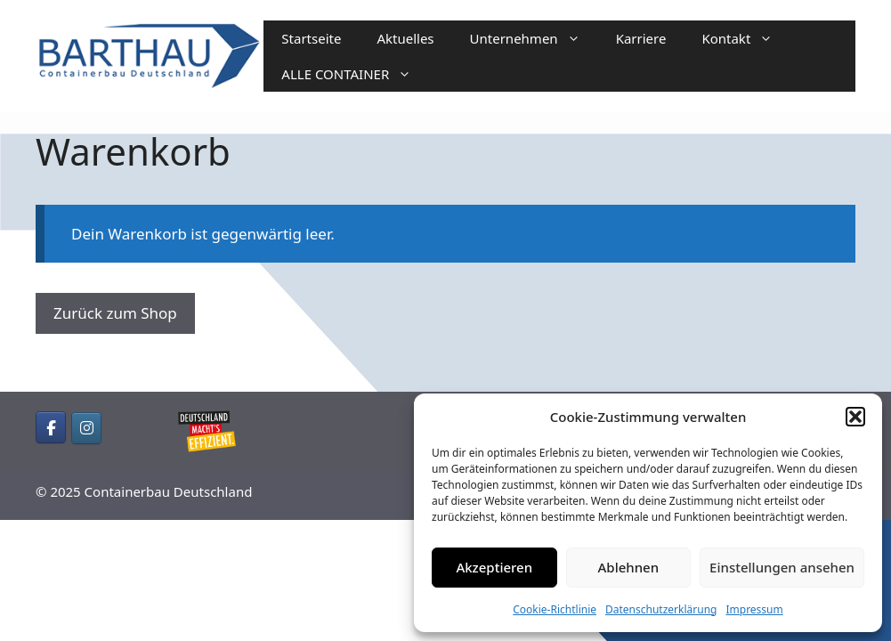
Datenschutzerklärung (661, 609)
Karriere (641, 38)
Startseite (311, 38)
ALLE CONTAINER (355, 74)
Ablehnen (629, 567)
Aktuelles (405, 38)
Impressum (753, 609)
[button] (855, 417)
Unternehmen (534, 38)
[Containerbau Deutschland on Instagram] (86, 428)
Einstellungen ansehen (782, 567)
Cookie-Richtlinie (554, 609)
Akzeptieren (494, 567)
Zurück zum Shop (115, 313)
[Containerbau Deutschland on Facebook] (51, 427)
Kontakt (745, 38)
